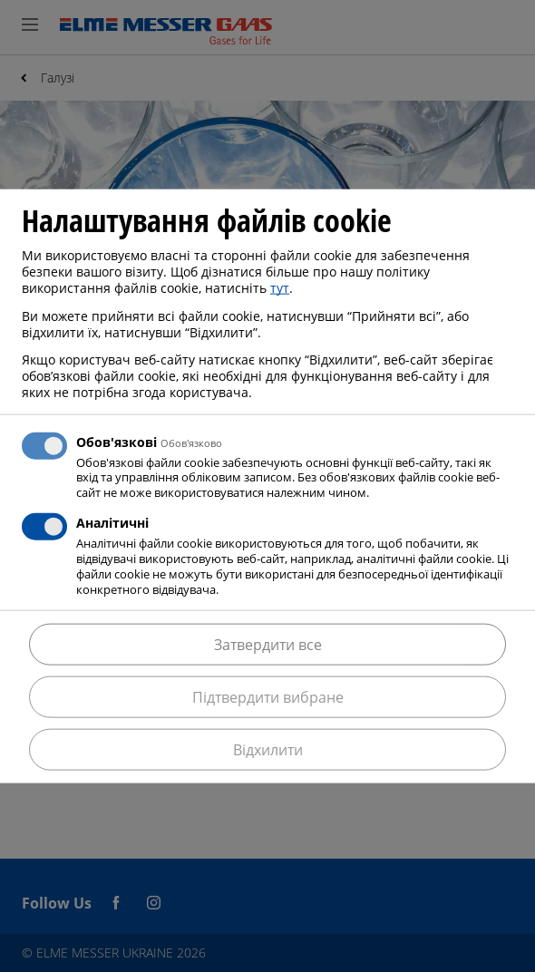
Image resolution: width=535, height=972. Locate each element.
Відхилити (268, 749)
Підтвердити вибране (268, 696)
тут (279, 287)
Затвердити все (268, 644)
